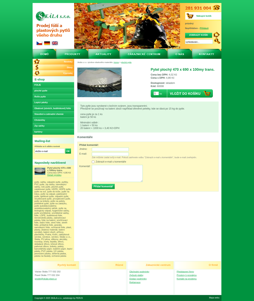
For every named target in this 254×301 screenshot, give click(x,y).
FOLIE (37, 85)
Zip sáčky (39, 126)
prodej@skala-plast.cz (46, 279)
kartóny (38, 132)
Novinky (68, 61)
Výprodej (68, 73)
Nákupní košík (203, 16)
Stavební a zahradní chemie (49, 114)
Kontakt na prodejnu (187, 279)
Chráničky (39, 120)
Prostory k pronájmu (187, 275)
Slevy (70, 67)
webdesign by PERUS (73, 298)
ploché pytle (126, 62)
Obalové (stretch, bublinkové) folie (52, 108)
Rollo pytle (40, 96)
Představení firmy (185, 271)
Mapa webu (214, 298)
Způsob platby (136, 275)
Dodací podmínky (138, 279)
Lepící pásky (41, 102)
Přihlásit (204, 28)
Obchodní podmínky (139, 271)
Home (116, 62)
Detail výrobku (54, 175)
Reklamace (135, 282)
